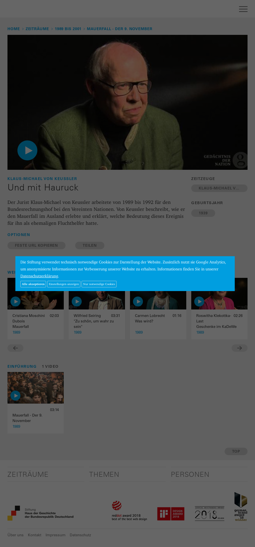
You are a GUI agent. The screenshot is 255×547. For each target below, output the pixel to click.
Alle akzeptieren (33, 284)
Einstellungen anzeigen (64, 284)
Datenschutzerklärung (39, 276)
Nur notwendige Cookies (99, 284)
